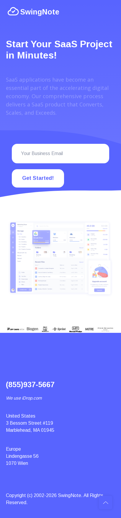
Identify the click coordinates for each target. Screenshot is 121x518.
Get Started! (38, 178)
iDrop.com (32, 397)
